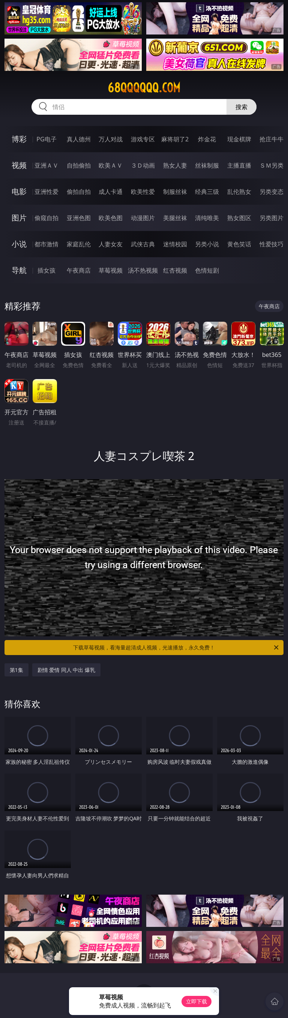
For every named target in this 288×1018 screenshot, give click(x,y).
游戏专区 (143, 139)
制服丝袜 (175, 191)
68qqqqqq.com (144, 87)
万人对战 (111, 139)
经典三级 (207, 191)
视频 (19, 165)
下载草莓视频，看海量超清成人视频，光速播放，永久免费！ (176, 647)
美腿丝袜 (175, 218)
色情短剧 (207, 270)
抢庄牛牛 (272, 139)
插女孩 (47, 270)
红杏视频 (175, 270)
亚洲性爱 (46, 191)
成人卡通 (111, 191)
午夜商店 (79, 270)
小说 (19, 244)
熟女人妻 (175, 165)
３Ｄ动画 (143, 165)
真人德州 (79, 139)
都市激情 (46, 244)
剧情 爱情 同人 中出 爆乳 (67, 669)
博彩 (19, 139)
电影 (19, 191)
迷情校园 (175, 244)
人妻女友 (111, 244)
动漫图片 (143, 218)
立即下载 (196, 1001)
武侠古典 (143, 244)
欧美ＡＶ (111, 165)
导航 (19, 270)
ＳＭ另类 (272, 165)
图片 (19, 218)
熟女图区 (239, 218)
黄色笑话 (239, 244)
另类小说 (207, 244)
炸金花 (207, 139)
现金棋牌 (239, 139)
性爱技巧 (272, 244)
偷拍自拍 (79, 191)
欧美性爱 (143, 191)
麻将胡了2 (175, 139)
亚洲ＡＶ (46, 165)
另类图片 (272, 218)
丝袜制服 (207, 165)
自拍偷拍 (79, 165)
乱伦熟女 (239, 191)
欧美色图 (111, 218)
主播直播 (239, 165)
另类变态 (272, 191)
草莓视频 (111, 270)
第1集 (16, 669)
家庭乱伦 (79, 244)
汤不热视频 (143, 270)
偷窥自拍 (46, 218)
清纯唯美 (207, 218)
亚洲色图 (79, 218)
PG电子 (46, 139)
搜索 (242, 107)
